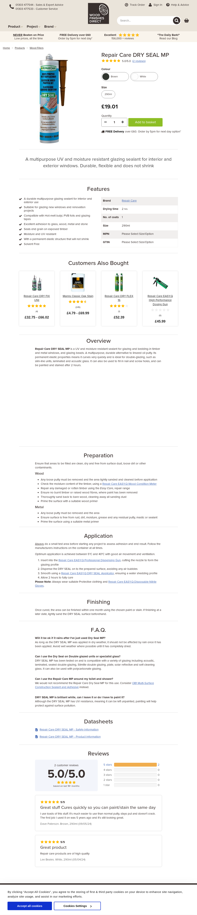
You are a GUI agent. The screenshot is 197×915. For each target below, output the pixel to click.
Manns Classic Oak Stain (78, 296)
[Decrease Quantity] (106, 122)
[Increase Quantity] (123, 122)
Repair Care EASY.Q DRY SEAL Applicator (87, 573)
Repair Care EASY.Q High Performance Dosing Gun (160, 300)
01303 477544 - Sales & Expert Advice (39, 5)
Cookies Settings (77, 906)
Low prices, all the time (28, 36)
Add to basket (145, 122)
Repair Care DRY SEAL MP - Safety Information (66, 729)
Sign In (155, 5)
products (20, 48)
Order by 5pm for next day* (75, 36)
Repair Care (129, 200)
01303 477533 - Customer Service (37, 9)
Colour (105, 69)
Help (177, 5)
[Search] (176, 20)
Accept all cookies (29, 906)
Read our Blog (168, 36)
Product (15, 26)
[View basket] (186, 20)
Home (6, 48)
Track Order (134, 5)
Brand (50, 26)
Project (33, 26)
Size (104, 87)
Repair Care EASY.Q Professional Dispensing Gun (89, 560)
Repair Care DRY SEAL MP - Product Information (68, 736)
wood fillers (36, 48)
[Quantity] (114, 122)
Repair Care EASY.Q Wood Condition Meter (129, 484)
